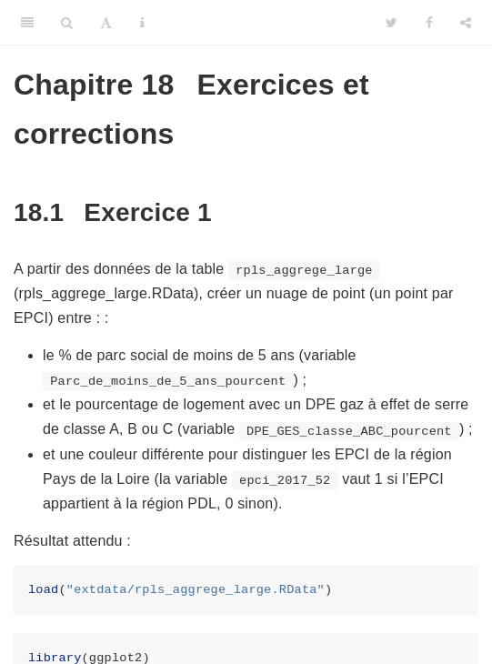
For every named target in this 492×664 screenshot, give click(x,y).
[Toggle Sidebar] (27, 22)
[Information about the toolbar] (142, 22)
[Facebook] (429, 22)
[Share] (466, 22)
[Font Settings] (106, 22)
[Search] (66, 22)
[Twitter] (391, 22)
